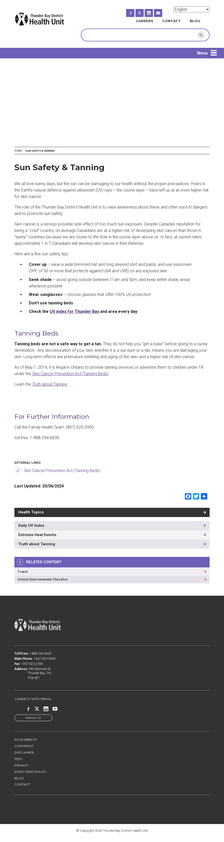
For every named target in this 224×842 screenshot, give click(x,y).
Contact (171, 21)
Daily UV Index (31, 525)
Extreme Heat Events (37, 534)
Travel (23, 572)
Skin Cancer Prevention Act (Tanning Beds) (70, 373)
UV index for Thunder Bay (74, 311)
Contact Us (33, 718)
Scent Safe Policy (30, 772)
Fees (18, 759)
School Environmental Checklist (42, 579)
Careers (144, 21)
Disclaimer (24, 753)
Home (18, 150)
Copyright (23, 746)
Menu (202, 53)
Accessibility (25, 740)
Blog (195, 21)
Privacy (21, 766)
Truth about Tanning (49, 384)
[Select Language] (192, 9)
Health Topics (31, 512)
